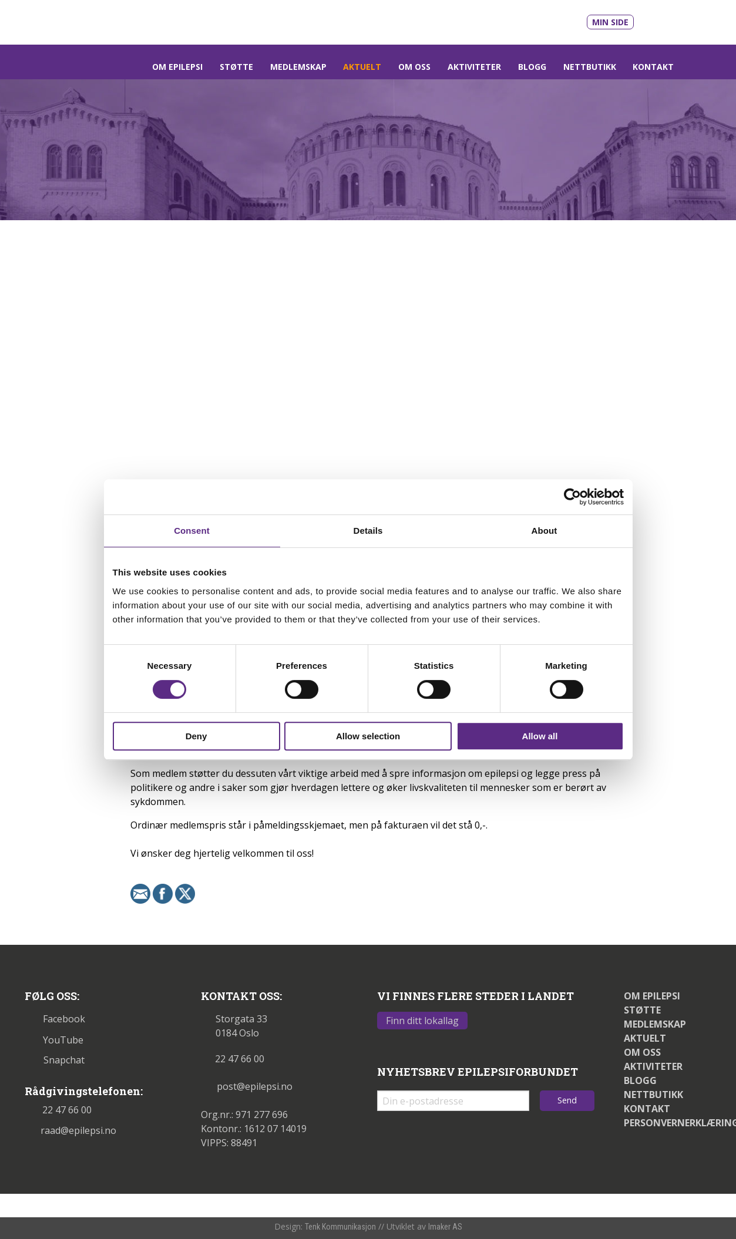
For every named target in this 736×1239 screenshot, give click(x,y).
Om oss (414, 66)
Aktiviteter (474, 66)
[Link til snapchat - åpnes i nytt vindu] (704, 19)
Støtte (236, 66)
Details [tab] (368, 531)
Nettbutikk (589, 66)
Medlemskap (298, 66)
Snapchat (55, 1059)
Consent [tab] (192, 531)
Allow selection (368, 736)
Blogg (532, 66)
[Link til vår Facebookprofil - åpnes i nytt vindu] (683, 20)
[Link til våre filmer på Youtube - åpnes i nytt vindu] (656, 20)
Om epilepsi (177, 66)
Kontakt (653, 66)
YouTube (54, 1039)
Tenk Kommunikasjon (340, 1226)
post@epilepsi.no (247, 1086)
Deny (196, 736)
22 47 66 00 (58, 1109)
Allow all (540, 736)
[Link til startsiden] (106, 21)
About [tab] (544, 531)
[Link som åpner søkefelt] (697, 66)
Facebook (55, 1018)
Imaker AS (445, 1226)
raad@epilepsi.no (70, 1130)
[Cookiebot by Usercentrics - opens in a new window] (572, 497)
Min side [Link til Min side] (610, 22)
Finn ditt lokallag (422, 1020)
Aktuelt (362, 66)
